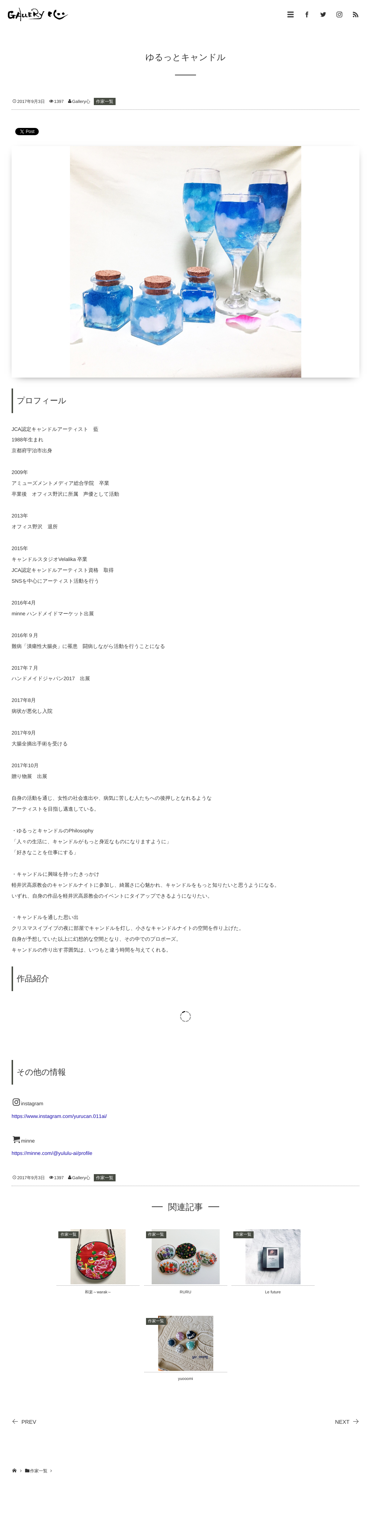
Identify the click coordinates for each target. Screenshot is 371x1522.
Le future (272, 1292)
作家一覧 (104, 101)
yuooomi (185, 1379)
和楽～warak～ (98, 1292)
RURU (185, 1292)
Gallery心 (81, 101)
